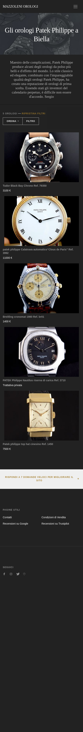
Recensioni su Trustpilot (55, 523)
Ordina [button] (12, 121)
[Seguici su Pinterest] (24, 574)
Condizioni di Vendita (54, 517)
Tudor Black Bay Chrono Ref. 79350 (25, 185)
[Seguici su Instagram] (11, 574)
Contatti (7, 517)
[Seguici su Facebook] (4, 574)
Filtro (30, 121)
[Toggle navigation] (75, 6)
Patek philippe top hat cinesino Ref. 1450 (28, 444)
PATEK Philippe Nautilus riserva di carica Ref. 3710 (34, 380)
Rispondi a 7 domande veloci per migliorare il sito (39, 479)
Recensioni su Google (15, 523)
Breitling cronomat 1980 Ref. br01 (23, 316)
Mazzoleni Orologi (20, 6)
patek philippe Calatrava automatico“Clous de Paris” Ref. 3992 (38, 251)
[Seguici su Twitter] (17, 574)
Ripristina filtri (33, 113)
